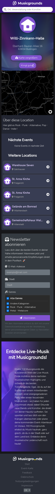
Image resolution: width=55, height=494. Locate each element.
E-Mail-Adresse (15, 266)
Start (27, 464)
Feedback (27, 472)
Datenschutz (27, 477)
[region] (27, 93)
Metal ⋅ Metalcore (19, 310)
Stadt (10, 279)
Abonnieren (27, 318)
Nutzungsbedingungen (27, 481)
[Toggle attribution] (50, 112)
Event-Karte (27, 468)
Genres (10, 292)
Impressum (27, 485)
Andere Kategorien (19, 303)
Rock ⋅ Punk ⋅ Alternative (23, 307)
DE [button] (26, 490)
